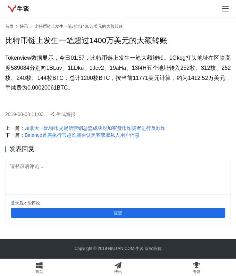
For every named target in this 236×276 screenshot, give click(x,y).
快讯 (24, 26)
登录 (15, 203)
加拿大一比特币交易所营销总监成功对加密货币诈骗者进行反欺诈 (95, 128)
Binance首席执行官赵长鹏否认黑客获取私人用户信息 (82, 135)
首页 (9, 26)
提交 (118, 212)
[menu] (225, 8)
